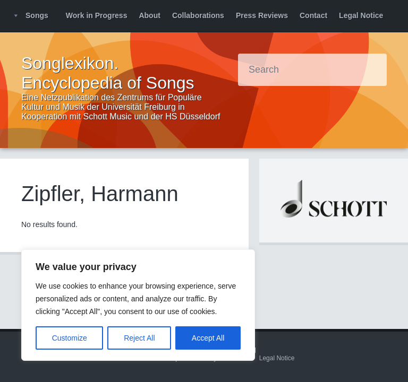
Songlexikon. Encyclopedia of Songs (107, 73)
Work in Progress (97, 15)
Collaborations (198, 15)
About (149, 15)
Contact (313, 15)
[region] (138, 305)
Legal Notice (361, 15)
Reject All (139, 338)
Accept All (208, 338)
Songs (37, 15)
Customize (69, 338)
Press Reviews (262, 15)
